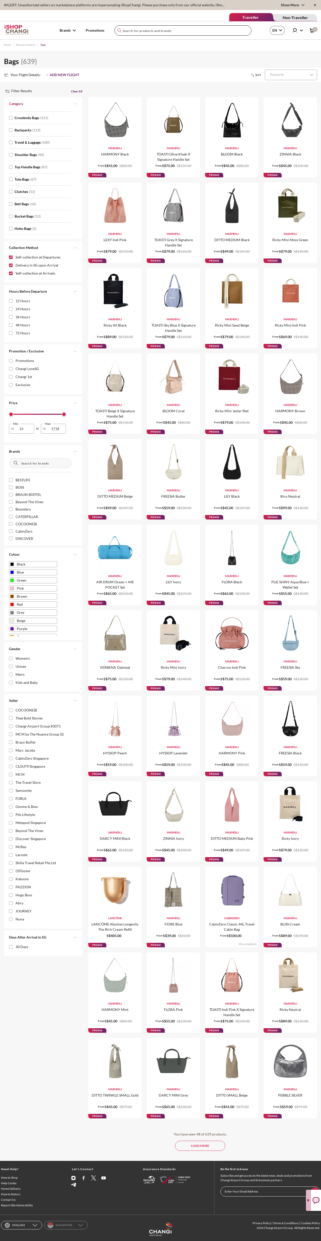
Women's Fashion (26, 44)
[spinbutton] (24, 428)
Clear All (76, 91)
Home (7, 44)
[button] (43, 105)
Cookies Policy (310, 1223)
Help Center (9, 1183)
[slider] (11, 414)
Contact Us (8, 1200)
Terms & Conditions (286, 1223)
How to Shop (9, 1177)
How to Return (10, 1194)
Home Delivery (11, 1189)
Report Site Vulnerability (17, 1205)
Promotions (95, 30)
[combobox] (183, 30)
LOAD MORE (200, 1146)
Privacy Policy (262, 1223)
